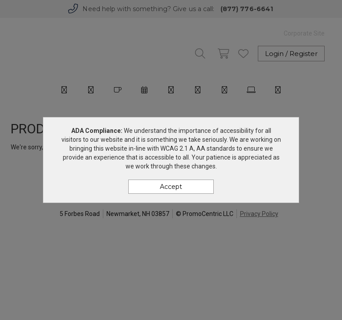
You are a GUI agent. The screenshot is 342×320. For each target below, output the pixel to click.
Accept (171, 187)
